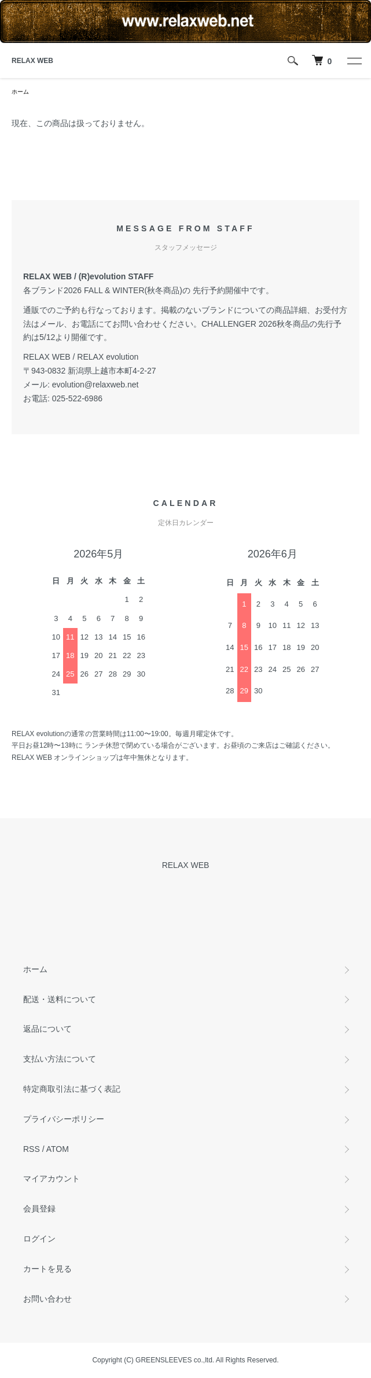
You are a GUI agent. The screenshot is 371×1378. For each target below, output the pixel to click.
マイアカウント (51, 1178)
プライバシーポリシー (63, 1119)
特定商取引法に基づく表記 (71, 1088)
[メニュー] (353, 60)
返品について (47, 1028)
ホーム (20, 91)
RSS (31, 1149)
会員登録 (39, 1208)
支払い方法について (59, 1058)
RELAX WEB (32, 61)
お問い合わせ (47, 1298)
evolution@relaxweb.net (95, 384)
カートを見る (47, 1268)
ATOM (57, 1149)
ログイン (39, 1238)
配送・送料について (59, 999)
